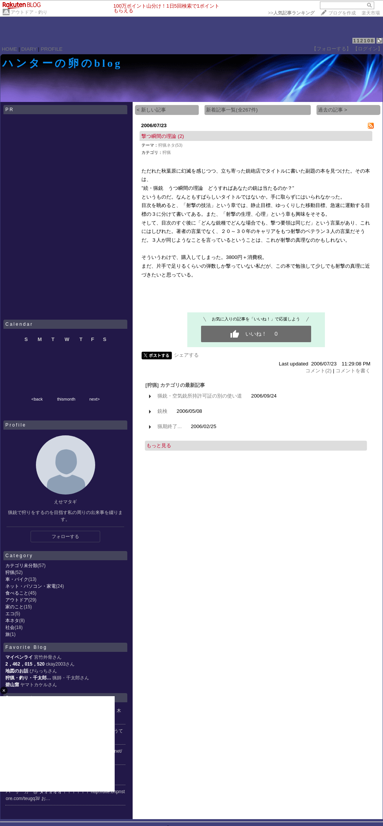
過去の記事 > (332, 110)
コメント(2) (318, 370)
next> (94, 399)
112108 (363, 41)
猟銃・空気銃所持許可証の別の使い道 (199, 396)
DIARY (29, 49)
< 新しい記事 (151, 110)
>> (291, 13)
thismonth (66, 399)
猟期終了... (169, 426)
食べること (16, 593)
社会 (10, 627)
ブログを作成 (342, 13)
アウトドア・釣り (29, 12)
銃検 (162, 411)
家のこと (14, 606)
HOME (9, 49)
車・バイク (16, 579)
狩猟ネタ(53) (170, 145)
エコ (10, 613)
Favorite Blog (26, 647)
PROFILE (52, 49)
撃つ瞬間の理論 (158, 136)
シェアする (186, 355)
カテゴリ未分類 (21, 565)
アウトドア (16, 600)
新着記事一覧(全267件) (232, 110)
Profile (15, 425)
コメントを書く (353, 370)
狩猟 (10, 572)
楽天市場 (371, 13)
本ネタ (12, 620)
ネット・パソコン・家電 (30, 586)
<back (37, 399)
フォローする (65, 536)
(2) (181, 136)
